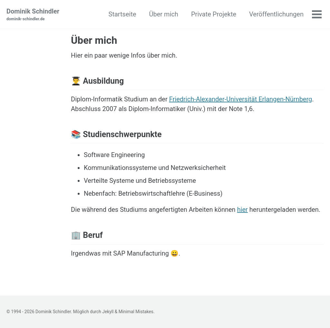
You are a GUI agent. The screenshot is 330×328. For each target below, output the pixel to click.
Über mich (163, 14)
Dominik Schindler (32, 14)
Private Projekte (213, 14)
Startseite (122, 14)
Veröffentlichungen (276, 14)
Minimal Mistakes (136, 311)
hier (242, 209)
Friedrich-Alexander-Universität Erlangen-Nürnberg (240, 99)
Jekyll (107, 311)
